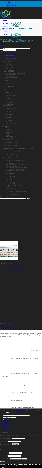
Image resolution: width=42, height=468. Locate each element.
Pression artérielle (10, 110)
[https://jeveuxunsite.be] (11, 413)
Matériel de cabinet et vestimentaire (12, 116)
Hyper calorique (10, 130)
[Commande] (8, 49)
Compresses (9, 158)
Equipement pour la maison (13, 151)
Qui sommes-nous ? (8, 29)
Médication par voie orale (12, 144)
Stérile (10, 67)
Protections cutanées (11, 77)
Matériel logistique (11, 119)
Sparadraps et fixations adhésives (17, 169)
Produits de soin (10, 76)
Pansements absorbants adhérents (15, 170)
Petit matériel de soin (8, 139)
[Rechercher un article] (3, 419)
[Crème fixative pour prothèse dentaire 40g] (9, 259)
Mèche (10, 161)
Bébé (7, 82)
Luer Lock (11, 102)
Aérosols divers (10, 55)
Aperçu (2, 261)
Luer (10, 101)
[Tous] (16, 48)
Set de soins (9, 186)
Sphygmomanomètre (14, 113)
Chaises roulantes (13, 155)
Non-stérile (12, 173)
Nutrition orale (7, 126)
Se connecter (15, 444)
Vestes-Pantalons (13, 123)
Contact (5, 34)
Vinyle (7, 68)
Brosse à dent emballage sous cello (9, 326)
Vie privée (32, 410)
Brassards (11, 111)
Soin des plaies (7, 157)
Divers (7, 107)
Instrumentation (7, 105)
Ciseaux (14, 175)
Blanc (10, 64)
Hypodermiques (13, 95)
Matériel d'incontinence (12, 85)
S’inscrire (3, 461)
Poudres (8, 133)
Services (5, 26)
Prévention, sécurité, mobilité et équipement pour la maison (18, 148)
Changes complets (10, 83)
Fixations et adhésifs (11, 166)
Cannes (11, 154)
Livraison (5, 31)
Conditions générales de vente (18, 410)
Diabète (8, 127)
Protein (8, 135)
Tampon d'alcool (10, 104)
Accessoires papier (11, 117)
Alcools (8, 57)
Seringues (8, 98)
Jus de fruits (9, 132)
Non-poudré (12, 70)
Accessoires (9, 90)
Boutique (5, 23)
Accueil (5, 20)
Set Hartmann (12, 188)
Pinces (13, 176)
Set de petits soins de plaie (19, 189)
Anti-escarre (9, 150)
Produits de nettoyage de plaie (14, 185)
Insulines (11, 99)
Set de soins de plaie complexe (20, 191)
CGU (28, 410)
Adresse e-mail (4, 453)
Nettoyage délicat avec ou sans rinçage (16, 73)
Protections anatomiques (12, 86)
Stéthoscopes (9, 114)
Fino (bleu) (11, 65)
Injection (5, 89)
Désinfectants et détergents (10, 54)
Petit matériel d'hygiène (12, 74)
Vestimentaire (9, 121)
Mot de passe (4, 441)
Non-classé (6, 124)
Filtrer (28, 198)
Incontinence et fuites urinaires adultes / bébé (15, 79)
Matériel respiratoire (11, 142)
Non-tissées (12, 163)
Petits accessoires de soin (12, 145)
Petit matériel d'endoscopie (13, 172)
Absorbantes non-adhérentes (16, 160)
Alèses (7, 80)
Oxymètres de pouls (11, 108)
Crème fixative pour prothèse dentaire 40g (11, 266)
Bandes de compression (15, 194)
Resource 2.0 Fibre (11, 136)
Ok (5, 467)
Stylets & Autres (16, 178)
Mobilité (8, 152)
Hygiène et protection (8, 71)
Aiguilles (8, 92)
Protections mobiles (11, 88)
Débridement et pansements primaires (16, 164)
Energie (8, 129)
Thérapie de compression (12, 192)
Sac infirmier (9, 120)
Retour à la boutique (11, 68)
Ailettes (11, 93)
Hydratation (9, 141)
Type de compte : (5, 458)
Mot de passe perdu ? (5, 447)
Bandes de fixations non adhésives (18, 167)
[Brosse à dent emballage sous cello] (9, 319)
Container (8, 96)
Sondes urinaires (10, 147)
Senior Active (9, 138)
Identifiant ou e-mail (5, 438)
